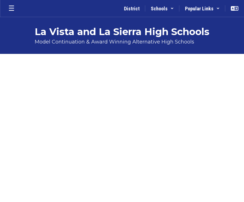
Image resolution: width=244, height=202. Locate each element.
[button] (162, 8)
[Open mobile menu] (11, 8)
